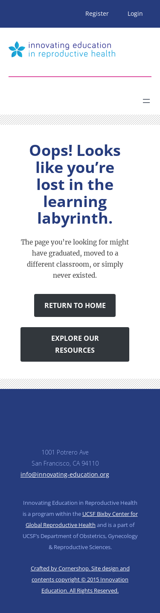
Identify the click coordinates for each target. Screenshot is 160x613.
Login (135, 13)
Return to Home (75, 305)
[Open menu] (146, 101)
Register (97, 13)
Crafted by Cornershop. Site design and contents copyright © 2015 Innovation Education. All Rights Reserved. (80, 579)
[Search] (83, 97)
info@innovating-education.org (64, 474)
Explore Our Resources (75, 344)
